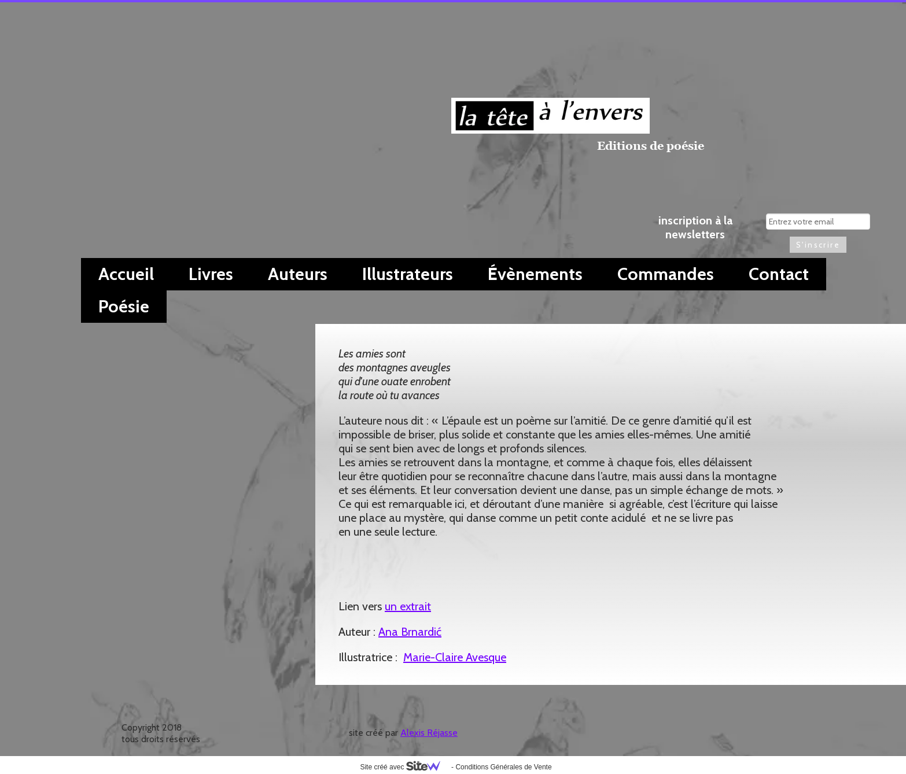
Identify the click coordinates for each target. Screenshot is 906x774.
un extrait (408, 606)
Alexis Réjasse (429, 732)
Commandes (665, 274)
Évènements (535, 274)
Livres (211, 274)
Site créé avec (404, 767)
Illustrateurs (407, 274)
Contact (779, 274)
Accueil (126, 274)
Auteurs (297, 274)
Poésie (123, 306)
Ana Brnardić (409, 632)
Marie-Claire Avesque (454, 657)
